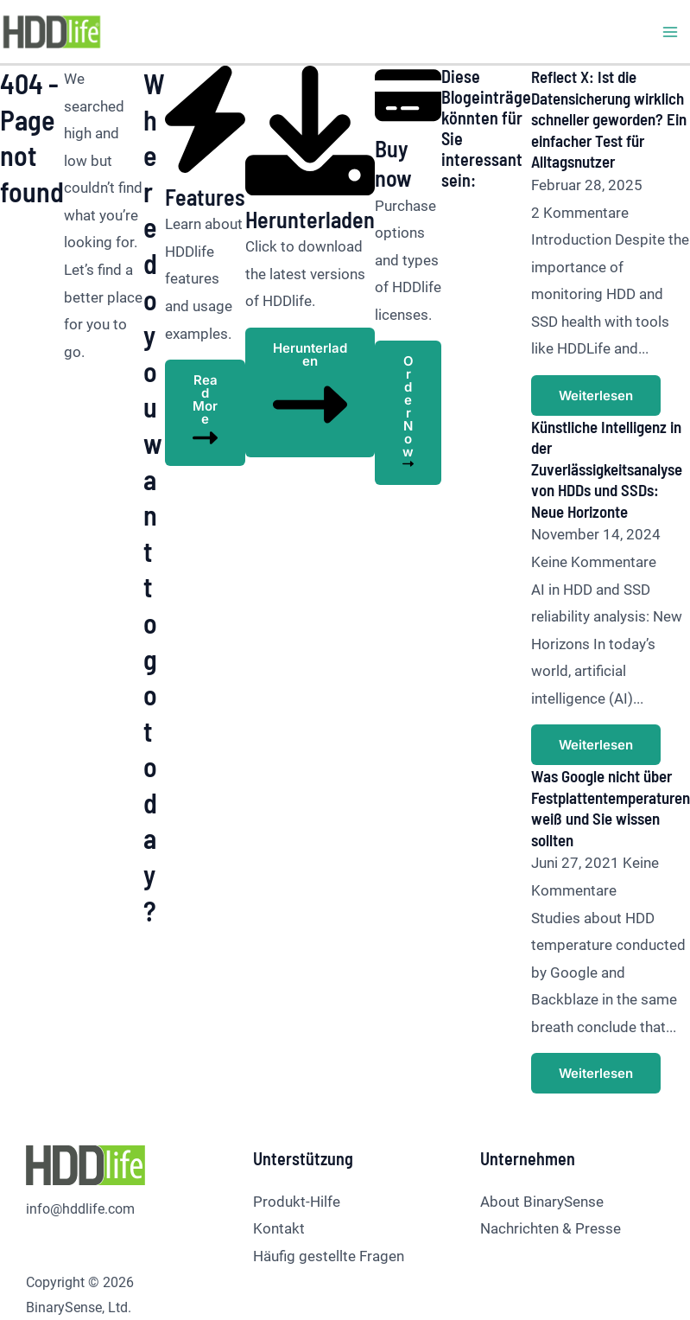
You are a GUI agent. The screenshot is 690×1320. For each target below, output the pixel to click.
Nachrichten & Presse (550, 1167)
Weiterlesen (577, 365)
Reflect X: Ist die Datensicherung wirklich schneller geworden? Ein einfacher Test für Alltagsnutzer (597, 117)
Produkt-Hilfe (296, 1139)
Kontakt (279, 1167)
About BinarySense (542, 1139)
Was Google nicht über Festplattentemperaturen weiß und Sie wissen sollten (601, 746)
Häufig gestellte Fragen (328, 1194)
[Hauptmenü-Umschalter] (671, 32)
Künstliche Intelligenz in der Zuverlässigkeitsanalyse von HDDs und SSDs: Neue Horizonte (600, 437)
